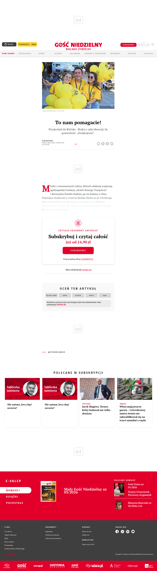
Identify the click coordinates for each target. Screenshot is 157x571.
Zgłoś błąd (10, 554)
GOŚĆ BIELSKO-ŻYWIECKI (56, 352)
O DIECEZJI (148, 54)
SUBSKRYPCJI (87, 259)
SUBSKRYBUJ (128, 45)
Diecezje (132, 54)
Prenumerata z (27, 44)
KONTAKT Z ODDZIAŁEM (95, 54)
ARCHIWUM (75, 54)
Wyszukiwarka (152, 44)
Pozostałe (11, 502)
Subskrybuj (78, 250)
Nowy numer (8, 54)
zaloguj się (143, 45)
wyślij (112, 142)
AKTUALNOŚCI (25, 54)
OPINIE (42, 54)
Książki (11, 496)
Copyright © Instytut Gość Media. (125, 554)
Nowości (11, 490)
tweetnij (108, 142)
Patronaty (115, 54)
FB (103, 142)
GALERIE (58, 54)
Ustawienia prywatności (53, 538)
